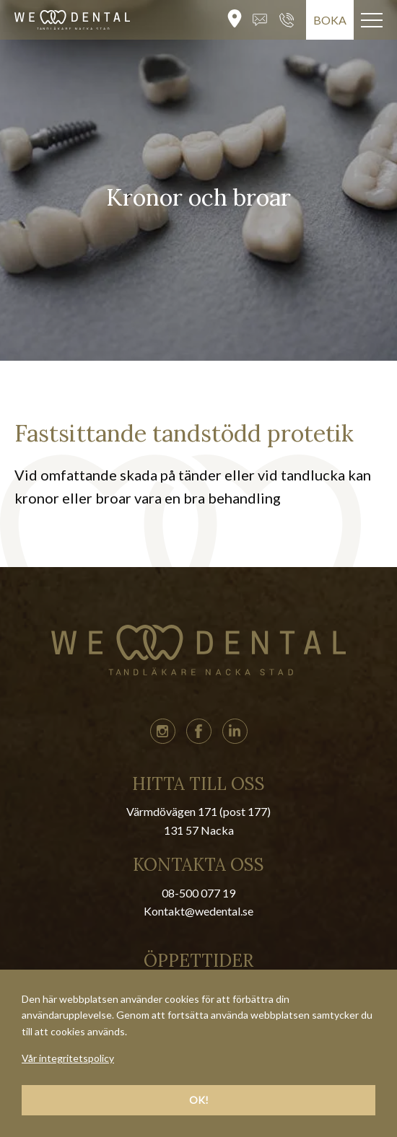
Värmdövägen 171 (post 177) (198, 811)
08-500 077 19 (198, 893)
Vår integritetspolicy (68, 1058)
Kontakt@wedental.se (198, 911)
